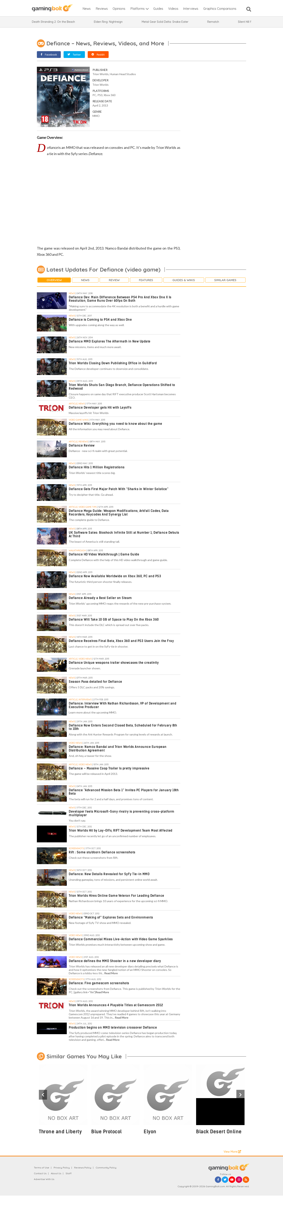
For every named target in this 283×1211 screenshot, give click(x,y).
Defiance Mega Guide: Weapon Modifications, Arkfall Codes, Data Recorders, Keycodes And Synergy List (119, 512)
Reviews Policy (82, 1167)
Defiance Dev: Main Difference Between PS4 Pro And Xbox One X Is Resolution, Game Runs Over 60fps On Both (120, 299)
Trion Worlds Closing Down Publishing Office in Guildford (113, 363)
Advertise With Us (44, 1179)
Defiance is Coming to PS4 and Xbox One (100, 319)
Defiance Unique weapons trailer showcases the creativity (114, 663)
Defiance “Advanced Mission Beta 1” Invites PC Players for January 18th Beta (124, 792)
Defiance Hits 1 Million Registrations (97, 467)
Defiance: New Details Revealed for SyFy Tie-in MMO (109, 874)
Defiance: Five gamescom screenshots (99, 983)
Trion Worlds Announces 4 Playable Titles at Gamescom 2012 (116, 1005)
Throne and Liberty (60, 1131)
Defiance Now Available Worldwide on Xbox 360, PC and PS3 (115, 576)
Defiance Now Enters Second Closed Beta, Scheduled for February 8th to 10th (123, 727)
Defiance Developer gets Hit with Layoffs (100, 407)
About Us (56, 1173)
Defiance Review (82, 445)
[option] (63, 1101)
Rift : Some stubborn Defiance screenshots (102, 852)
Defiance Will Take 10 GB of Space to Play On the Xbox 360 (114, 619)
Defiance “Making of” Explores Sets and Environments (111, 917)
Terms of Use (41, 1167)
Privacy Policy (62, 1167)
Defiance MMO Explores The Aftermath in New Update (109, 341)
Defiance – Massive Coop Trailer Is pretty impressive (109, 768)
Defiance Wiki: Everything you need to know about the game (115, 424)
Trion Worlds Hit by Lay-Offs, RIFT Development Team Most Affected (120, 830)
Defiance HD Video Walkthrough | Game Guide (104, 554)
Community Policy (106, 1167)
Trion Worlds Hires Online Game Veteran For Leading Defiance (116, 896)
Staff (69, 1173)
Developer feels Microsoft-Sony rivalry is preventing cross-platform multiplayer (121, 813)
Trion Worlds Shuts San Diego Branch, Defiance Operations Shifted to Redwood (122, 386)
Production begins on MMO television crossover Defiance (113, 1027)
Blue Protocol (106, 1131)
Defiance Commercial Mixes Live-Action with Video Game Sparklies (121, 939)
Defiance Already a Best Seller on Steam (100, 598)
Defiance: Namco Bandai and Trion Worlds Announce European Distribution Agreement (118, 748)
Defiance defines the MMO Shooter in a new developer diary (115, 961)
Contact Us (40, 1173)
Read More (111, 973)
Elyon (150, 1131)
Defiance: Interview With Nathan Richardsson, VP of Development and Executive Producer (122, 705)
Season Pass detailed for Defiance (95, 682)
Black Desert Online (219, 1131)
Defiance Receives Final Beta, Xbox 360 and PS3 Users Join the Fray (121, 641)
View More (232, 1151)
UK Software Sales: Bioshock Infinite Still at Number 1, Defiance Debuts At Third (124, 534)
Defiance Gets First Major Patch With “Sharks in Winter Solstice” (118, 489)
